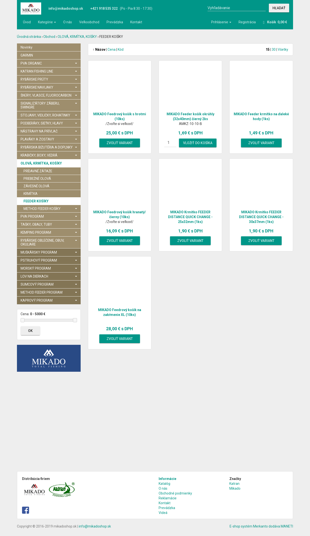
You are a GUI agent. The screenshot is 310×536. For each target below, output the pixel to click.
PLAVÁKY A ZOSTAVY (49, 139)
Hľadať (279, 8)
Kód (121, 49)
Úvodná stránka (29, 37)
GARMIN (27, 55)
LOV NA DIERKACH (49, 276)
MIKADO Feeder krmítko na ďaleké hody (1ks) (261, 116)
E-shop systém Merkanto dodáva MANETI (261, 526)
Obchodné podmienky (175, 493)
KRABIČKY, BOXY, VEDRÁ (49, 155)
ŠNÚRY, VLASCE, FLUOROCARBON (49, 95)
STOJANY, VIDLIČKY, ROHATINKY (49, 115)
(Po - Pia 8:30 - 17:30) (121, 8)
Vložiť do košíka (197, 143)
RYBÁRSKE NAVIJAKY (49, 87)
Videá (163, 513)
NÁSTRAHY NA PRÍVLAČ (49, 131)
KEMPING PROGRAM (49, 232)
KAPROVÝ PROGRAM (49, 300)
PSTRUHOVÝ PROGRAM (49, 260)
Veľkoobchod (89, 22)
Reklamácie (168, 498)
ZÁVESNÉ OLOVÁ (36, 186)
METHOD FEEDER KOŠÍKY (50, 209)
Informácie (167, 479)
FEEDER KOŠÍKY (35, 201)
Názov (99, 49)
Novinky (26, 47)
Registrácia (247, 22)
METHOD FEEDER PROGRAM (49, 292)
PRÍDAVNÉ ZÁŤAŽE (37, 171)
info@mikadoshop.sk (95, 526)
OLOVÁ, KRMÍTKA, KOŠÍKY (77, 37)
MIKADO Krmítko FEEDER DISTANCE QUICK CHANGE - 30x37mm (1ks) (261, 217)
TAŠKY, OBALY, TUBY (49, 224)
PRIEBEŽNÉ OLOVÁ (37, 179)
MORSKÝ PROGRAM (49, 268)
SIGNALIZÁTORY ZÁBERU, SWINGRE (49, 105)
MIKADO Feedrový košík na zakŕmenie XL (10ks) (119, 312)
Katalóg (164, 484)
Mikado (234, 488)
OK (30, 331)
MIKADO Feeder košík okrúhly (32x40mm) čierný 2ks (190, 116)
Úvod (27, 22)
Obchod (49, 37)
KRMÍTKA (30, 194)
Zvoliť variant (120, 143)
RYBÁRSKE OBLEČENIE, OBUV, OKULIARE (49, 242)
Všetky (283, 49)
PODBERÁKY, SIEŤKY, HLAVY (49, 123)
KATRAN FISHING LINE (49, 71)
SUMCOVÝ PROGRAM (49, 284)
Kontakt (136, 22)
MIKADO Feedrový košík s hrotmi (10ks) (119, 116)
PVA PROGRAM (49, 216)
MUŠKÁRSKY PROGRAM (49, 252)
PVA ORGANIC (49, 63)
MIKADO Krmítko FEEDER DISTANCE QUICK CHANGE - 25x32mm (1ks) (190, 217)
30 (274, 49)
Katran (234, 484)
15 (268, 49)
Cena (112, 49)
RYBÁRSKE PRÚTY (49, 79)
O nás (67, 22)
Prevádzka (115, 22)
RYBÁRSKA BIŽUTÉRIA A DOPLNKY (49, 147)
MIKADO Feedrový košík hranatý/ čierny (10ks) (119, 214)
